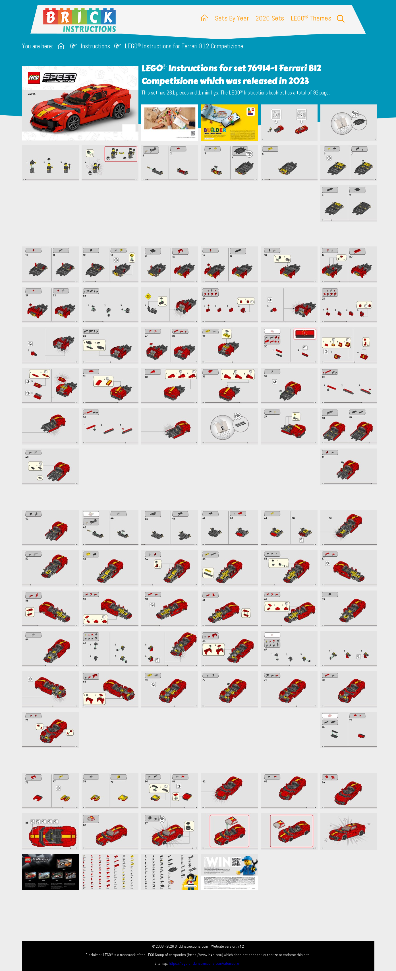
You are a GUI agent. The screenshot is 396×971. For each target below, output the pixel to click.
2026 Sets (270, 18)
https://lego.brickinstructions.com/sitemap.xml (205, 963)
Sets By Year (232, 18)
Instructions (95, 46)
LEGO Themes (311, 18)
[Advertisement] (201, 213)
